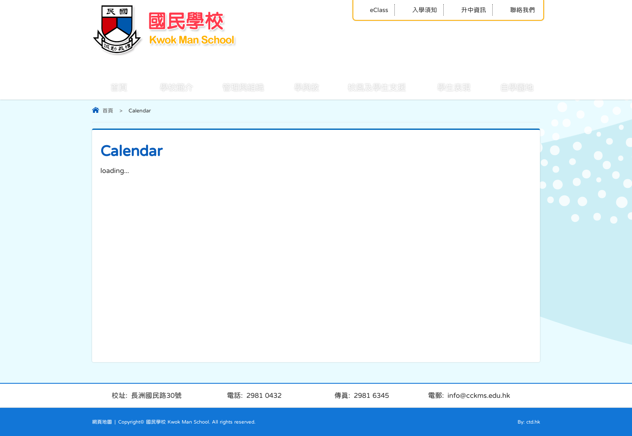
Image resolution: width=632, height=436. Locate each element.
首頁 (109, 87)
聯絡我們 (517, 10)
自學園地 (507, 87)
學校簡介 (167, 87)
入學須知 (419, 10)
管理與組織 (234, 87)
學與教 (297, 87)
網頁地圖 (102, 421)
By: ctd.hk (529, 421)
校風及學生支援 (367, 87)
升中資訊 (468, 10)
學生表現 (444, 87)
